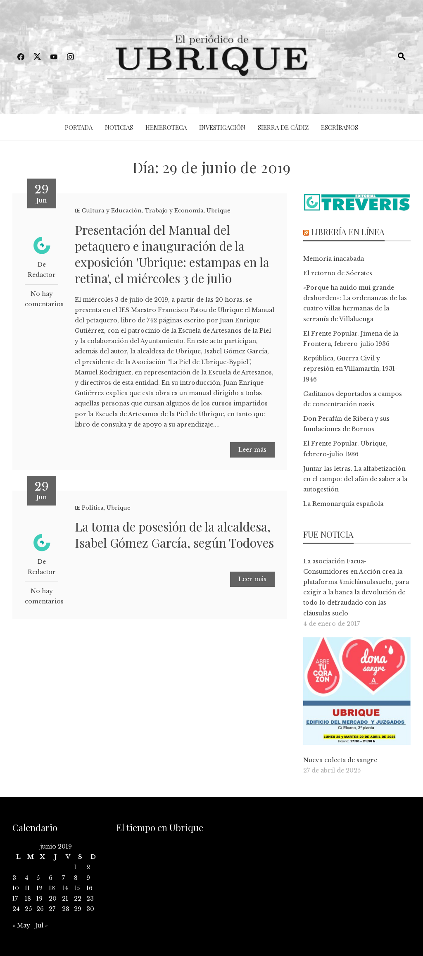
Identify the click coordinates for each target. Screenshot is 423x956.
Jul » (41, 925)
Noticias (119, 127)
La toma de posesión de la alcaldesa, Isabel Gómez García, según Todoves (174, 534)
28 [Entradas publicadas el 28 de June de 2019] (65, 909)
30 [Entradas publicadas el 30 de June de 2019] (90, 909)
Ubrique (219, 210)
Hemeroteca (166, 127)
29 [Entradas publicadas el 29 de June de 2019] (77, 909)
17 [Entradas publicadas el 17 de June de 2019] (15, 898)
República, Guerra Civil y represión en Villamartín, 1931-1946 (350, 369)
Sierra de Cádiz (283, 127)
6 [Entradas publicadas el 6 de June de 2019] (50, 878)
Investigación (222, 127)
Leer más (252, 449)
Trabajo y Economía (174, 210)
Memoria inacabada (333, 258)
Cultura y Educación (112, 210)
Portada (79, 127)
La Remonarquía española (343, 504)
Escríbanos (339, 127)
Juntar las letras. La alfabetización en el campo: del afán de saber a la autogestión (355, 479)
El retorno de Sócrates (337, 273)
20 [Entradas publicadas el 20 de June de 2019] (53, 898)
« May (21, 925)
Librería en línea (348, 231)
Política (93, 507)
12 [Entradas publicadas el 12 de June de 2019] (39, 888)
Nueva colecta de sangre (340, 760)
